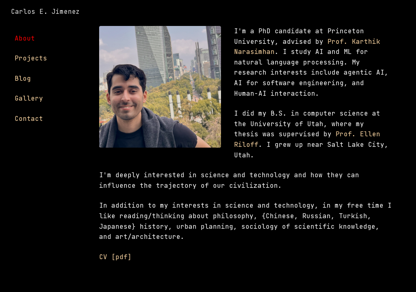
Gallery (29, 98)
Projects (31, 58)
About (25, 38)
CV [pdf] (115, 257)
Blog (23, 78)
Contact (29, 118)
